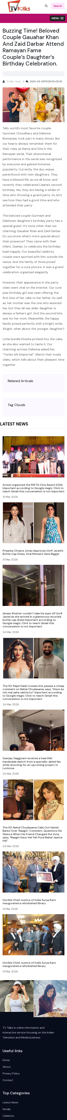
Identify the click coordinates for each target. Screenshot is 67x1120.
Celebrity (8, 1116)
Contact (8, 1080)
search (57, 6)
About (7, 1067)
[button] (57, 18)
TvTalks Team (13, 81)
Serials (7, 1109)
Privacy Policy (11, 1073)
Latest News (10, 1102)
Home (6, 1060)
